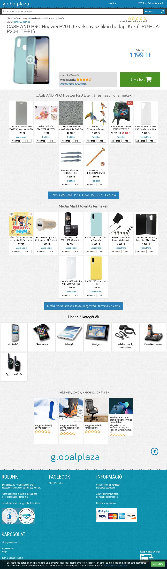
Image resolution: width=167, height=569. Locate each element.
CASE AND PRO (22, 22)
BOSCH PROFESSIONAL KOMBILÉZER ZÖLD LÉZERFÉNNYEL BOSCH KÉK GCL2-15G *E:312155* (120, 128)
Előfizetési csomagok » (106, 487)
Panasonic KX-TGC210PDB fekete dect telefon (71, 238)
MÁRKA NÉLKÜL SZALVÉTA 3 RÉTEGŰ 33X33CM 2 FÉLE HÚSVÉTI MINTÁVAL (46, 128)
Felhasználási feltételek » (107, 497)
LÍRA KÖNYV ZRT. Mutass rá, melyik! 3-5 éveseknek (21, 238)
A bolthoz (16, 141)
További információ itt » (115, 565)
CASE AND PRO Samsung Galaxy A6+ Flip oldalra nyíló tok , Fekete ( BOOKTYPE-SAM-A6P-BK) (146, 238)
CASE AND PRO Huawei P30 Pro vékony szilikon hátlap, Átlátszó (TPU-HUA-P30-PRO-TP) (145, 128)
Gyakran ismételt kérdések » (108, 484)
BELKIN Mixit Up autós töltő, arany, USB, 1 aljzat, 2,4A (46, 238)
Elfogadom (158, 564)
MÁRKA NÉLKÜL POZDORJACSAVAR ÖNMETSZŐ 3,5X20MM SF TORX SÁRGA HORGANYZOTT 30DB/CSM (95, 171)
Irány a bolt (140, 79)
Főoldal (10, 18)
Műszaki (17, 18)
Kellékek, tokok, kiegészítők (52, 18)
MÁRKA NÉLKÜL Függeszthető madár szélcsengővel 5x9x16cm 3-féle (96, 128)
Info (26, 141)
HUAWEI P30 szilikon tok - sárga (95, 282)
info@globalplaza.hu (11, 542)
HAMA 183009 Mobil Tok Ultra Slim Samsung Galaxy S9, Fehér (71, 282)
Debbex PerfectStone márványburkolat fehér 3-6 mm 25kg (71, 128)
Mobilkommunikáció (31, 18)
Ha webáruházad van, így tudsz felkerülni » (21, 503)
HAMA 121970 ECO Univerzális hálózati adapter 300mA (120, 238)
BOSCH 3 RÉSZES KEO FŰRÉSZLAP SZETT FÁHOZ (71, 171)
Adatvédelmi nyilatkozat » (107, 494)
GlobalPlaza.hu (56, 483)
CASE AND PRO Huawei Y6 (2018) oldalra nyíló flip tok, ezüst (21, 128)
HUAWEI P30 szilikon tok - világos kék (95, 238)
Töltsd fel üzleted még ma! (16, 497)
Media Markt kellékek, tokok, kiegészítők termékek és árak (83, 306)
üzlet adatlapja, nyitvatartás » (73, 84)
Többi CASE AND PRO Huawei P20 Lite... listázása (83, 195)
